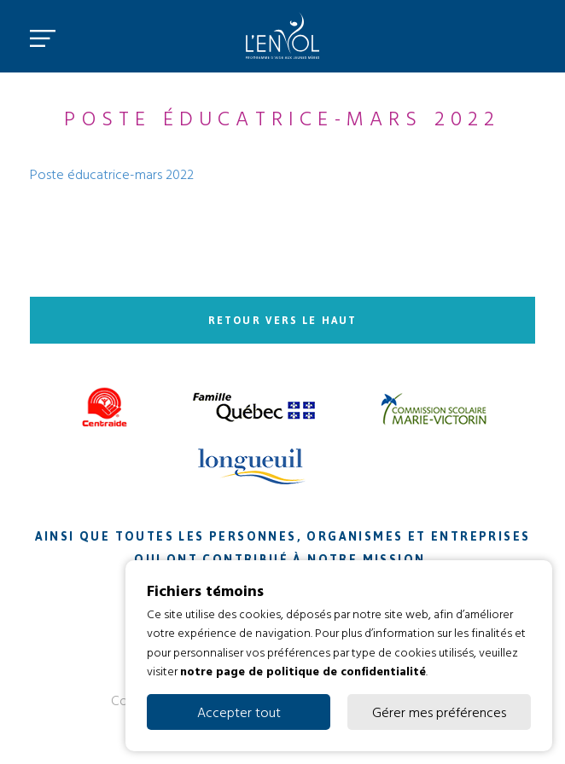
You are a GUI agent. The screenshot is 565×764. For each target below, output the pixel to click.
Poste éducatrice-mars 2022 (112, 174)
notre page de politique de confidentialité (303, 671)
